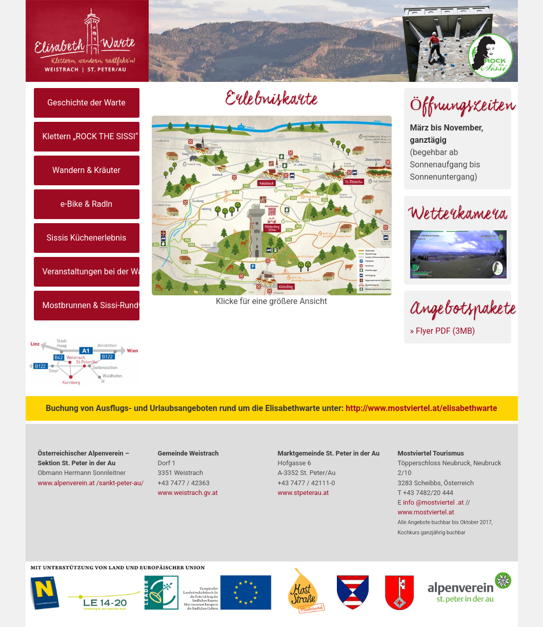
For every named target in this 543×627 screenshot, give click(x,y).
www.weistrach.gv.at (188, 492)
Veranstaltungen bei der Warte (91, 271)
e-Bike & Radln (86, 204)
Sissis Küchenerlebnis (86, 238)
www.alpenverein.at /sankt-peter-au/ (91, 483)
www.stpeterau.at (303, 492)
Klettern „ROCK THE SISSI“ (90, 136)
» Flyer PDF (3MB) (442, 331)
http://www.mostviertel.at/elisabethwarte (421, 408)
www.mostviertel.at (426, 512)
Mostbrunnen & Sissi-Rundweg (91, 305)
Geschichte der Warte (86, 102)
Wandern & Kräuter (86, 170)
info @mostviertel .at (433, 502)
